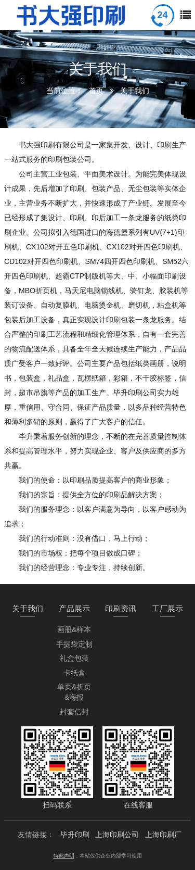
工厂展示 (167, 608)
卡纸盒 (74, 673)
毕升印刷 (74, 834)
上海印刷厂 (163, 834)
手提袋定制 (74, 644)
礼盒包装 (74, 658)
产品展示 (74, 608)
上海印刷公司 (117, 834)
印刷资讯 (120, 608)
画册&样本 (74, 629)
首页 (96, 90)
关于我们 (134, 90)
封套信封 (74, 712)
